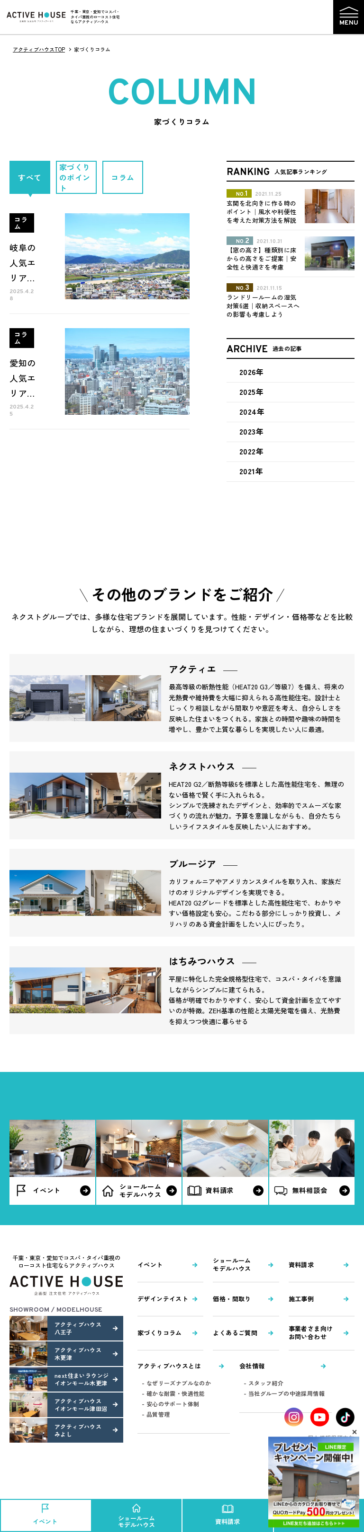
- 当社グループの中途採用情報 (284, 1393)
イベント (150, 1264)
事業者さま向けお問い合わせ (311, 1332)
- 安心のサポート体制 (170, 1404)
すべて (29, 177)
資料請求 (301, 1264)
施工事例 (301, 1298)
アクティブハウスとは (169, 1365)
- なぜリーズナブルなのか (176, 1383)
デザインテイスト (162, 1298)
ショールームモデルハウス (232, 1264)
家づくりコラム (159, 1332)
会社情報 (252, 1365)
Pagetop (323, 1484)
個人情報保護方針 (331, 1438)
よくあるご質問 (235, 1332)
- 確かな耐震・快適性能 (173, 1393)
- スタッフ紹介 (263, 1383)
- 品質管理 (156, 1414)
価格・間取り (232, 1298)
